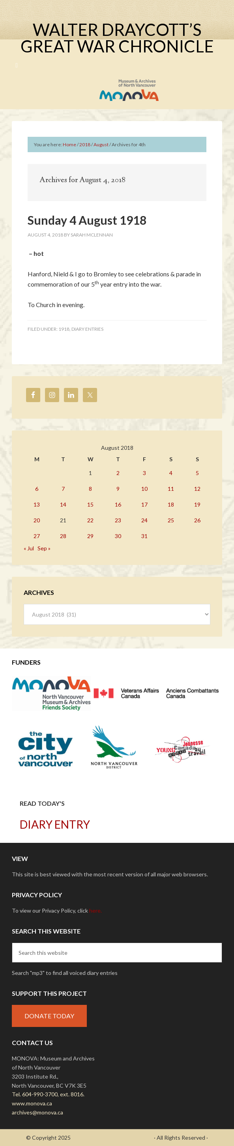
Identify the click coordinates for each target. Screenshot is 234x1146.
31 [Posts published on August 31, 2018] (144, 536)
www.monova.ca (32, 1103)
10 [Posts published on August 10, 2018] (144, 488)
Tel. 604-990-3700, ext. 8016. (48, 1094)
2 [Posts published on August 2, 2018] (118, 473)
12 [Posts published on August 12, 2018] (197, 488)
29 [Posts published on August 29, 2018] (90, 536)
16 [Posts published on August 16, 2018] (118, 504)
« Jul (29, 548)
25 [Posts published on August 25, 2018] (171, 520)
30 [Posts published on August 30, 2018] (118, 536)
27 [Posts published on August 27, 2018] (37, 536)
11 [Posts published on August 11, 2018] (171, 488)
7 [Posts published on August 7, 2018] (63, 488)
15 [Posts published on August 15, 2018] (90, 504)
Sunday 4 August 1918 (87, 220)
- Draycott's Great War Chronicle (112, 1137)
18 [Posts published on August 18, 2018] (171, 504)
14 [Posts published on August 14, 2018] (63, 504)
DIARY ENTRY (55, 824)
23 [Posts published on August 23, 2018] (118, 520)
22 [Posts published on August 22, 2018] (90, 520)
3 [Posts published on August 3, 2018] (144, 473)
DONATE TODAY (49, 1015)
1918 (63, 329)
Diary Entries (87, 329)
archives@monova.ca (37, 1112)
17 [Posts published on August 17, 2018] (144, 504)
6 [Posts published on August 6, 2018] (36, 488)
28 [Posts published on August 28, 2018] (63, 536)
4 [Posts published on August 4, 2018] (170, 473)
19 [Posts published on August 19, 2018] (197, 504)
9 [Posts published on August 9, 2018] (118, 488)
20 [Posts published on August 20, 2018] (37, 520)
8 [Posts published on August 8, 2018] (90, 488)
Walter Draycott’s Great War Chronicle (117, 38)
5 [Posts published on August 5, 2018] (197, 473)
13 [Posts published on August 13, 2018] (37, 504)
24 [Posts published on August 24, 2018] (144, 520)
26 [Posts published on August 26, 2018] (197, 520)
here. (95, 910)
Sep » (44, 548)
